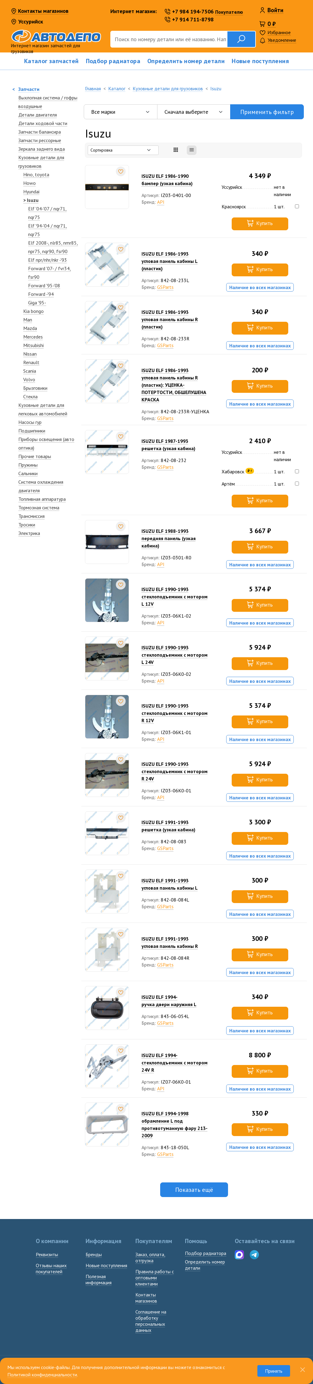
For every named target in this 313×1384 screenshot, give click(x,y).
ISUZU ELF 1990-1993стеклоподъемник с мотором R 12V (175, 713)
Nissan (30, 354)
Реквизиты (47, 1254)
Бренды (94, 1254)
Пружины (28, 465)
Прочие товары (34, 456)
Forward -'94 (41, 294)
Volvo (29, 379)
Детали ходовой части (42, 123)
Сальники (28, 473)
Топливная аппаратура (42, 499)
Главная (93, 88)
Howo (29, 183)
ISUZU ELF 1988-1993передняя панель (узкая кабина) (169, 538)
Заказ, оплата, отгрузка (150, 1257)
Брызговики (35, 388)
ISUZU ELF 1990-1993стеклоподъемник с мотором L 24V (175, 654)
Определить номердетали (205, 1265)
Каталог (116, 88)
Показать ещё (194, 1190)
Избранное (279, 32)
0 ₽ (271, 23)
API (160, 202)
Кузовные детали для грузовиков (168, 88)
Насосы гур (30, 422)
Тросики (26, 525)
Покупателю (229, 12)
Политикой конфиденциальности (42, 1374)
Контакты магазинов (39, 11)
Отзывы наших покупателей (51, 1268)
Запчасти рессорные (39, 140)
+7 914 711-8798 (189, 19)
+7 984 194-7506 (189, 11)
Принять (273, 1371)
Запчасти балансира (39, 132)
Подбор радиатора (113, 61)
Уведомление (278, 40)
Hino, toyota (36, 174)
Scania (29, 371)
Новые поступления (260, 61)
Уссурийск (27, 21)
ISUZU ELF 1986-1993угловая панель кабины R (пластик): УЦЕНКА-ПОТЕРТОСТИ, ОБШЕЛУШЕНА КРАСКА (174, 385)
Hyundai (31, 191)
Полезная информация (99, 1279)
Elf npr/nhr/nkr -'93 (47, 260)
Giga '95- (37, 302)
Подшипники (31, 431)
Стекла (30, 396)
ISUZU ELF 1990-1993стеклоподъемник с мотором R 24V (175, 771)
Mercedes (33, 337)
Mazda (30, 328)
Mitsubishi (33, 345)
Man (27, 320)
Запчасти (28, 89)
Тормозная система (38, 507)
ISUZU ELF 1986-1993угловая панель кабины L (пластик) (170, 261)
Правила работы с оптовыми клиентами (154, 1277)
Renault (31, 362)
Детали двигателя (37, 115)
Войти (275, 10)
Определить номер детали (186, 61)
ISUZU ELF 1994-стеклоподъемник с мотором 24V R (175, 1062)
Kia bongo (33, 311)
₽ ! (250, 470)
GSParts (165, 287)
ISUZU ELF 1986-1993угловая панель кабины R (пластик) (170, 319)
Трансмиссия (31, 516)
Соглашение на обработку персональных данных (150, 1321)
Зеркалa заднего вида (41, 149)
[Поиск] (168, 39)
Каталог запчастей (51, 61)
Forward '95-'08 (44, 285)
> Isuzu (31, 200)
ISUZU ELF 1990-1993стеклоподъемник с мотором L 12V (175, 596)
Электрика (29, 533)
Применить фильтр (267, 112)
